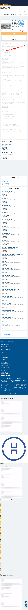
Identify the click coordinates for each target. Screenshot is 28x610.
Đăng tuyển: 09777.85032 (5, 365)
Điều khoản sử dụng (25, 389)
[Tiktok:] (9, 375)
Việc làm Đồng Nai (4, 362)
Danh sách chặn (10, 397)
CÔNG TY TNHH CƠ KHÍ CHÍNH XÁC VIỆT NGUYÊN (11, 262)
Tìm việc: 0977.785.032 (5, 367)
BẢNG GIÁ (20, 14)
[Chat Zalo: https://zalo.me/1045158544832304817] (6, 375)
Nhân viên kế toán (6, 282)
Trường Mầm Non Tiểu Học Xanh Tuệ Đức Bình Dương (13, 297)
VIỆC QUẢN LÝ (6, 14)
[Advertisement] (14, 168)
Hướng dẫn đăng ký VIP (5, 346)
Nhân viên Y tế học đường (7, 303)
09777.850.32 (7, 0)
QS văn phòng (5, 198)
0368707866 (6, 181)
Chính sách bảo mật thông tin (15, 389)
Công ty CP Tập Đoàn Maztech (7, 145)
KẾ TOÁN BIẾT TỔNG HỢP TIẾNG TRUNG (10, 247)
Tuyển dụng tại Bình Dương (8, 335)
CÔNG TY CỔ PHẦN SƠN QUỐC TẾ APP (9, 192)
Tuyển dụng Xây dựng (7, 334)
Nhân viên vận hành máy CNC (8, 275)
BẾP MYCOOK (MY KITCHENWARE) (8, 248)
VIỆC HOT (25, 11)
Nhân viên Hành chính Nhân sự (8, 268)
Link (3, 500)
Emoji (1, 500)
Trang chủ (2, 17)
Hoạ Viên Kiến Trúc (6, 205)
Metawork (17, 393)
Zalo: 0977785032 (4, 370)
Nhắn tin (14, 39)
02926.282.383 (22, 0)
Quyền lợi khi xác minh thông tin (6, 347)
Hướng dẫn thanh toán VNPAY (6, 351)
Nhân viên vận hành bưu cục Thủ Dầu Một (10, 289)
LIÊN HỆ (25, 14)
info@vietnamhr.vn (4, 372)
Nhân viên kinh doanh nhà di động (9, 152)
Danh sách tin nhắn (3, 397)
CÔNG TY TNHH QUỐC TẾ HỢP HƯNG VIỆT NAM (11, 325)
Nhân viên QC (5, 261)
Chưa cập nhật (6, 183)
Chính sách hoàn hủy (4, 352)
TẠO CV (20, 11)
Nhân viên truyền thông (7, 296)
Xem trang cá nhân (3, 434)
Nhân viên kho (5, 324)
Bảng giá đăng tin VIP (5, 344)
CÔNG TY (15, 11)
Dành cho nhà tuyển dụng (5, 5)
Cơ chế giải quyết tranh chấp (21, 389)
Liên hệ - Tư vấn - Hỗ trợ (5, 349)
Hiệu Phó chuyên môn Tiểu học (8, 310)
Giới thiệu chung (2, 389)
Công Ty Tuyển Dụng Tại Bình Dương (7, 360)
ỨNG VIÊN (9, 11)
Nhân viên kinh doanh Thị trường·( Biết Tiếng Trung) (12, 254)
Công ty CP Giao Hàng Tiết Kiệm (8, 290)
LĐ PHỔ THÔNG (13, 14)
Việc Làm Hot (3, 359)
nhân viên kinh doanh (6, 144)
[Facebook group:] (4, 375)
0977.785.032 (15, 0)
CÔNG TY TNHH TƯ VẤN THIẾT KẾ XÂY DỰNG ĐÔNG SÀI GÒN (13, 199)
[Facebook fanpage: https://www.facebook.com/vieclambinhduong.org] (2, 375)
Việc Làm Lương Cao (4, 357)
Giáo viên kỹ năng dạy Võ (7, 317)
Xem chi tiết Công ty (7, 184)
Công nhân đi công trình (7, 191)
